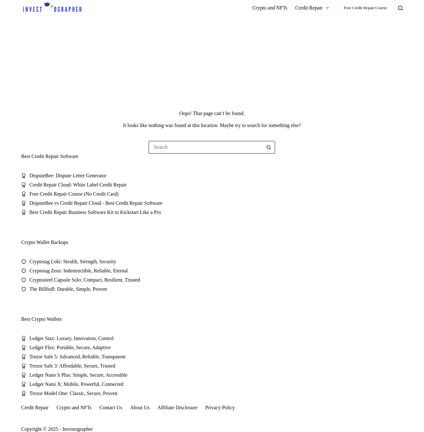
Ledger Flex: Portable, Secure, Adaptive (70, 347)
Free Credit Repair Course (365, 7)
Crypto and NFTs (269, 7)
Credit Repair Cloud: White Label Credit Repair (78, 184)
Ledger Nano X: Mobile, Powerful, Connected (76, 384)
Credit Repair (313, 8)
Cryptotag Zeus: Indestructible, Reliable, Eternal (78, 270)
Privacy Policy (220, 407)
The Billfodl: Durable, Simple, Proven (68, 289)
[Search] (400, 8)
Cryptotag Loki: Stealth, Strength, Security (72, 261)
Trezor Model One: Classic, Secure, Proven (73, 393)
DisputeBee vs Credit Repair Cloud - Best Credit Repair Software (96, 203)
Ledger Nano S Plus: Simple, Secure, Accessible (78, 375)
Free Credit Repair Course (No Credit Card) (74, 194)
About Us (140, 407)
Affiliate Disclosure (177, 407)
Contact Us (111, 407)
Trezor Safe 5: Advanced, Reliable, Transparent (77, 356)
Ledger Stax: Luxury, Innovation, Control (71, 338)
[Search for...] (205, 147)
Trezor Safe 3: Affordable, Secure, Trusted (72, 365)
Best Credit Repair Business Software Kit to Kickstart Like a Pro (95, 212)
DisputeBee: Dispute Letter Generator (67, 175)
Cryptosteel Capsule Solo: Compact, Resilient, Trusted (84, 280)
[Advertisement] (212, 63)
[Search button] (268, 147)
